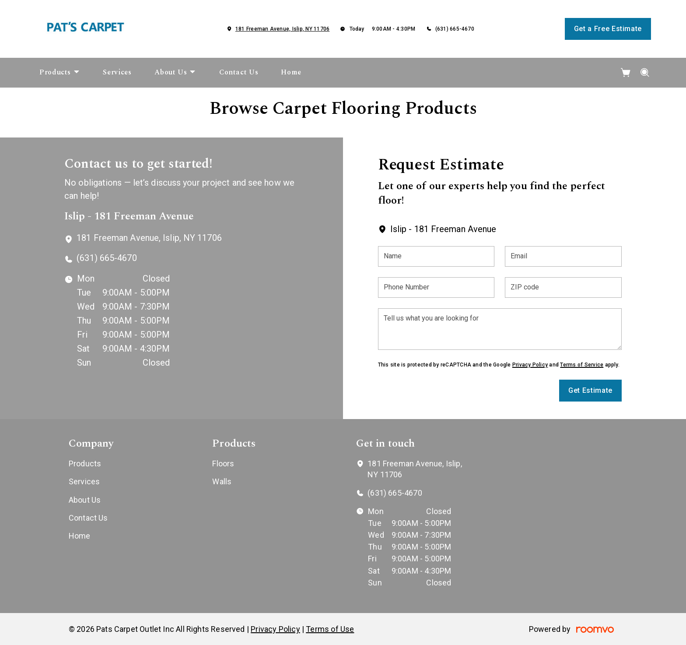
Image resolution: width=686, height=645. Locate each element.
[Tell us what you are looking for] (500, 329)
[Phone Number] (436, 287)
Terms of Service (581, 365)
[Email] (563, 256)
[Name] (436, 256)
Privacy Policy (530, 365)
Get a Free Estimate (608, 29)
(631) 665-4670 (454, 29)
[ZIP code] (563, 287)
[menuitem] (59, 73)
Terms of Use (330, 629)
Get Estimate (590, 390)
